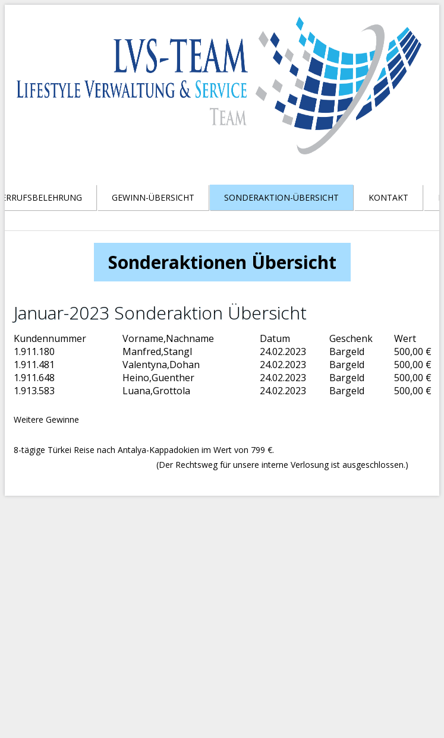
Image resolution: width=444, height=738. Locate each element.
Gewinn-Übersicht (153, 197)
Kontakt (388, 197)
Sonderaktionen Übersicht (222, 262)
